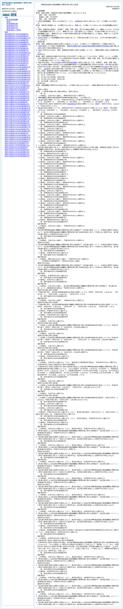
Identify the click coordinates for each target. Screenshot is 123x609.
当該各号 (47, 69)
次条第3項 (78, 21)
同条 (106, 100)
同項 (96, 104)
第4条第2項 (72, 104)
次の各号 (105, 67)
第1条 (40, 100)
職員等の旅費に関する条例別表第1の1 (89, 46)
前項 (40, 21)
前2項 (40, 38)
